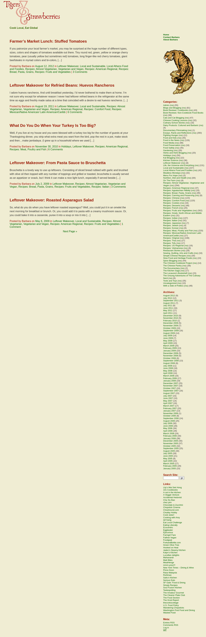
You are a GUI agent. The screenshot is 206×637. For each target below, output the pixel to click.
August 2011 (169, 303)
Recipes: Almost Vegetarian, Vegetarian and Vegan (54, 69)
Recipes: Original (171, 238)
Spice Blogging (170, 260)
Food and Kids (170, 138)
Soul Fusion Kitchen (172, 587)
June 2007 (168, 398)
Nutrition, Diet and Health (175, 178)
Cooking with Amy (171, 517)
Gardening (168, 150)
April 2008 (168, 373)
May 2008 (167, 371)
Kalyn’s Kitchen (170, 552)
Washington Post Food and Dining (179, 610)
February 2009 (170, 348)
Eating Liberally (170, 525)
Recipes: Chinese (171, 198)
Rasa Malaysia (170, 572)
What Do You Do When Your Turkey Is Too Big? (53, 125)
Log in (166, 627)
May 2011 (167, 310)
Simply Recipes (170, 585)
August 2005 (169, 451)
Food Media (168, 143)
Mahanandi (168, 557)
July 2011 (167, 305)
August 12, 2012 (44, 66)
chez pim (167, 502)
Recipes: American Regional (101, 69)
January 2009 (169, 350)
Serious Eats (169, 580)
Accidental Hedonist (172, 497)
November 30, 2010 (46, 146)
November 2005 (170, 443)
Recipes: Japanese (172, 223)
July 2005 (167, 453)
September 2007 (171, 390)
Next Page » (70, 231)
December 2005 (170, 441)
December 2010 (170, 315)
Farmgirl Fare (169, 535)
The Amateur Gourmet (173, 593)
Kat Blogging (169, 158)
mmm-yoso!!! (169, 565)
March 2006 (168, 433)
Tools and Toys (170, 281)
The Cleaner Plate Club (174, 595)
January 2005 (169, 468)
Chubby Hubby (170, 512)
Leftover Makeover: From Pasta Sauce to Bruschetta (58, 163)
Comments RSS (170, 625)
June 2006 (168, 426)
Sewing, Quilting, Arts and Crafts (178, 253)
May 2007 (167, 401)
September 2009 (171, 330)
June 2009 (168, 338)
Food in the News (171, 140)
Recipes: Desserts (171, 205)
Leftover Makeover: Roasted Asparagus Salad (52, 200)
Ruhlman (167, 575)
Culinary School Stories (174, 123)
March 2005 (168, 463)
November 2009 (170, 325)
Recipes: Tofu (169, 243)
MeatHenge (168, 562)
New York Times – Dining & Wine (178, 567)
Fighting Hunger (170, 135)
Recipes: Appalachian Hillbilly (176, 190)
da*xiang (167, 520)
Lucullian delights (171, 555)
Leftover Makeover (68, 66)
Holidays (66, 146)
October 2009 (169, 328)
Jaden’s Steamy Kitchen (174, 550)
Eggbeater (168, 530)
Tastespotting (169, 590)
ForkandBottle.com (172, 542)
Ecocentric (168, 527)
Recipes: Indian (170, 218)
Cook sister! (168, 515)
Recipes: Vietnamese (173, 248)
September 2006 (171, 418)
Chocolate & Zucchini (173, 505)
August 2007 (169, 393)
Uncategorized (170, 283)
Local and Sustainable (92, 66)
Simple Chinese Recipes (174, 255)
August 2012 (169, 295)
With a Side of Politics (173, 286)
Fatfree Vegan (169, 537)
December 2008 (170, 353)
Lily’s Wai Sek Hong (172, 487)
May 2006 (167, 428)
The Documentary (171, 268)
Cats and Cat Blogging (173, 118)
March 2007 (168, 406)
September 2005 (171, 448)
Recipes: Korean (171, 228)
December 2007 (170, 383)
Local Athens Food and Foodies (178, 170)
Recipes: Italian (100, 186)
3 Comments (80, 72)
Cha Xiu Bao (169, 500)
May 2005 (167, 458)
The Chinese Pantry (172, 265)
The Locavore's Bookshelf (175, 273)
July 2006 (167, 423)
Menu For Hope (170, 175)
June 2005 (168, 456)
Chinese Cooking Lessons (175, 120)
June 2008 (168, 368)
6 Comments (75, 112)
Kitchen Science (170, 160)
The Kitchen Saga (171, 270)
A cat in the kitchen (172, 492)
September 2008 (171, 360)
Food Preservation (171, 145)
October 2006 (169, 416)
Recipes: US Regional (173, 245)
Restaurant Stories (172, 250)
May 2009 (167, 340)
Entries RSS (169, 622)
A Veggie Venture (171, 495)
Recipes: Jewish (170, 225)
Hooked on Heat (170, 547)
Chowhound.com (171, 510)
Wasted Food (169, 612)
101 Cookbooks (170, 490)
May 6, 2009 (42, 221)
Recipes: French (170, 208)
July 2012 (167, 298)
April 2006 (168, 431)
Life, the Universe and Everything (178, 165)
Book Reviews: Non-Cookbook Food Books (183, 113)
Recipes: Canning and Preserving (178, 195)
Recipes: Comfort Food (97, 109)
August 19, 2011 (44, 106)
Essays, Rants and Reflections (177, 133)
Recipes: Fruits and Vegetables (52, 72)
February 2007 (170, 408)
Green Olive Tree (171, 545)
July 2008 (167, 366)
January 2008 (169, 380)
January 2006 (169, 438)
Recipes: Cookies (171, 203)
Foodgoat (167, 540)
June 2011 (168, 308)
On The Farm (169, 180)
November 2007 (170, 385)
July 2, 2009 (42, 183)
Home (166, 34)
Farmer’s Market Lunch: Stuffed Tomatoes (48, 41)
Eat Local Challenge (172, 522)
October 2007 (169, 388)
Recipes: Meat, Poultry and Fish (28, 149)
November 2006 (170, 413)
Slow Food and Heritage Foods (177, 258)
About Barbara (170, 39)
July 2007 (167, 396)
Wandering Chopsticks (173, 607)
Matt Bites (168, 560)
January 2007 (169, 411)
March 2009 (168, 345)
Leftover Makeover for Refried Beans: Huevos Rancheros (62, 85)
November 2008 (170, 355)
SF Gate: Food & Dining (174, 582)
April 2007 (168, 403)
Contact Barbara (171, 37)
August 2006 (169, 421)
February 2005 (170, 466)
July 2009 (167, 335)
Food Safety (168, 148)
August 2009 (169, 333)
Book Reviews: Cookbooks (175, 110)
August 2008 (169, 363)
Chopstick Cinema (171, 507)
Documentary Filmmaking (175, 130)
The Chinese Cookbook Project (177, 263)
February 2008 (170, 378)
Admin (166, 105)
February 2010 (170, 320)
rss (171, 105)
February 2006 (170, 436)
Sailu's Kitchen (170, 577)
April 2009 (168, 343)
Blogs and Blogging (172, 108)
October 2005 (169, 446)
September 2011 (171, 300)
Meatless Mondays (172, 173)
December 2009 (170, 323)
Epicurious (168, 532)
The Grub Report (171, 600)
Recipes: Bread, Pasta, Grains (35, 186)
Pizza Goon (168, 570)
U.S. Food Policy (171, 605)
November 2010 (170, 318)
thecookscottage (170, 602)
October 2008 (169, 358)
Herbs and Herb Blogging (175, 153)
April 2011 (168, 313)
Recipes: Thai (169, 240)
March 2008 (168, 376)
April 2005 (168, 461)
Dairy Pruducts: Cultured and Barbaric (180, 125)
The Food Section (171, 597)
